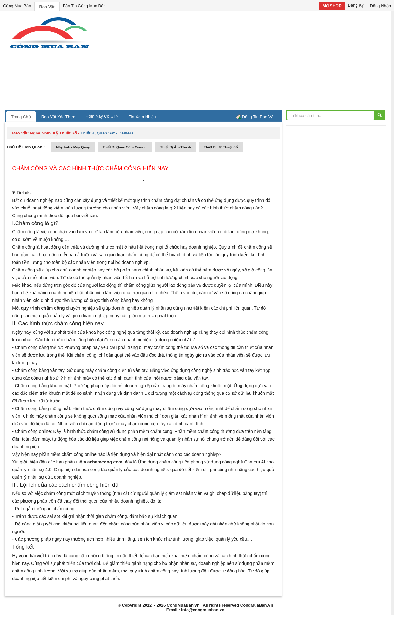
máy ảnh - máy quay (73, 147)
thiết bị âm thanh (175, 147)
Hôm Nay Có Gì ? (102, 116)
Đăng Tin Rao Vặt (258, 116)
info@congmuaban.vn (202, 609)
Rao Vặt (47, 6)
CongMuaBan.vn (183, 605)
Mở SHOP (332, 5)
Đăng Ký (356, 5)
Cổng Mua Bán (17, 5)
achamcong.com (104, 461)
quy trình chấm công (43, 308)
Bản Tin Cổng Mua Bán (84, 5)
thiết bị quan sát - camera (125, 147)
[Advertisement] (251, 61)
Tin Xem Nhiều (142, 116)
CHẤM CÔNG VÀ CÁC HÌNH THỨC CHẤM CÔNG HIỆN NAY (90, 168)
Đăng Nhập (380, 5)
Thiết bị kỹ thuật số (221, 147)
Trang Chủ (21, 116)
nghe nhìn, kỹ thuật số (53, 133)
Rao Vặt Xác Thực (58, 116)
